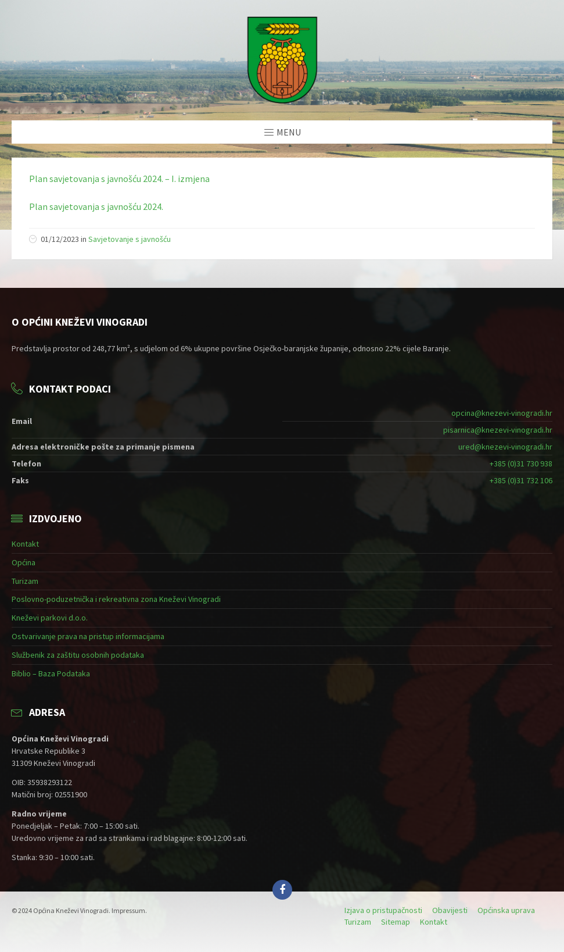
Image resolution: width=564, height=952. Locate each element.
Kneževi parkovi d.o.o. (50, 617)
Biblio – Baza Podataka (51, 673)
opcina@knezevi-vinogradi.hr (501, 413)
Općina (23, 562)
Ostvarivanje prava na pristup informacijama (88, 636)
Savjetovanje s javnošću (129, 239)
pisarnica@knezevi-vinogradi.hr (497, 430)
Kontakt (25, 544)
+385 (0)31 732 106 (521, 480)
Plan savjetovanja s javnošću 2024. (96, 206)
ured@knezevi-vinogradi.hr (505, 446)
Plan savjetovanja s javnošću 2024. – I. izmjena (119, 178)
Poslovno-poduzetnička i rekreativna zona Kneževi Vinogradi (116, 599)
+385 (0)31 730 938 (521, 463)
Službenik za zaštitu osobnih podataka (78, 655)
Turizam (25, 581)
